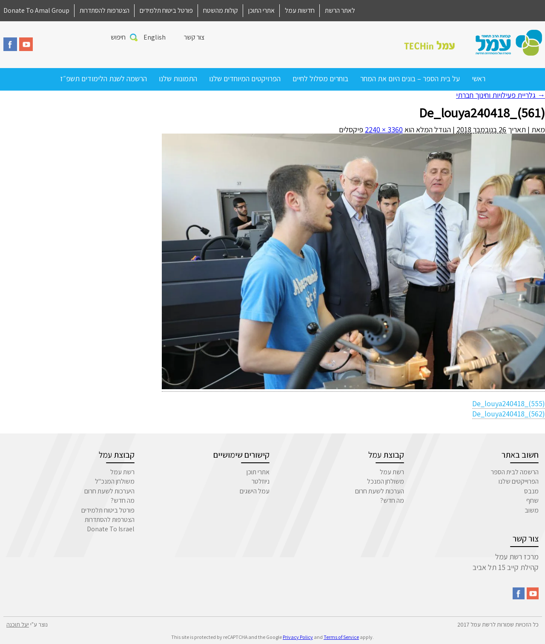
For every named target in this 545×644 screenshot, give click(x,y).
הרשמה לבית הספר (515, 471)
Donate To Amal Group (36, 10)
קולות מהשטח (220, 10)
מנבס (531, 491)
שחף (532, 500)
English (154, 37)
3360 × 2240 (384, 129)
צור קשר (194, 37)
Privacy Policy (298, 637)
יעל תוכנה (17, 624)
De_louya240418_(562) (508, 414)
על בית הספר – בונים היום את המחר (410, 78)
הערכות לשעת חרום (379, 491)
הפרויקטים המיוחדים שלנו (245, 78)
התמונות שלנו (178, 78)
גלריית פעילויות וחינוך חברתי (500, 95)
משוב (532, 510)
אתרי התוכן (261, 10)
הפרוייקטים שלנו (519, 481)
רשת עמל (392, 471)
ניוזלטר (261, 481)
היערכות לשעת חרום (109, 491)
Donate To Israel (111, 528)
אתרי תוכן (258, 471)
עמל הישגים (255, 491)
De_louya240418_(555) (508, 403)
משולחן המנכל (385, 481)
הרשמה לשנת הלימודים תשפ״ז (103, 78)
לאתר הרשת (340, 10)
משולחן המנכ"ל (115, 481)
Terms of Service (341, 637)
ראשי (478, 78)
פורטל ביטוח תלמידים (166, 10)
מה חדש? (392, 500)
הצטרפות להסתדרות (104, 10)
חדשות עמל (300, 10)
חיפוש (118, 37)
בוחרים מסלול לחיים (320, 78)
